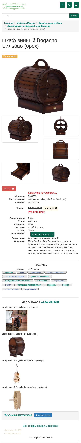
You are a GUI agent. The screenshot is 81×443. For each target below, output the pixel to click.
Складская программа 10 (28, 285)
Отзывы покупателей (18, 415)
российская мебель (40, 276)
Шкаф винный (50, 301)
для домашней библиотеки (17, 281)
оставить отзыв (43, 415)
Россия (65, 285)
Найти (74, 16)
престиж (9, 272)
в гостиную (42, 281)
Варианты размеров (42, 234)
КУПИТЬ (9, 189)
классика (51, 285)
